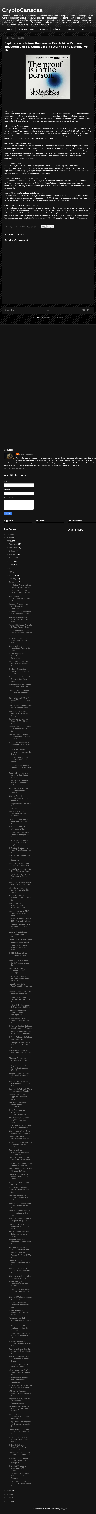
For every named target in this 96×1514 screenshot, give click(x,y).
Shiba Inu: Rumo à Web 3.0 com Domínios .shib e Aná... (19, 1213)
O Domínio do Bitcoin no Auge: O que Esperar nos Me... (20, 850)
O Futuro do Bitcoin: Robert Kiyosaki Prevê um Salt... (19, 1183)
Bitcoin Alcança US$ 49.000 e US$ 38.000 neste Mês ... (19, 700)
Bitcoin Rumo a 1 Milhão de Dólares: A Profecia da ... (19, 1132)
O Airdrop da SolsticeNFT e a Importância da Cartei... (20, 1090)
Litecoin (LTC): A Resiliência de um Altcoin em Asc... (20, 870)
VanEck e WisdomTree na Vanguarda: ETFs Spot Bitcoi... (19, 1226)
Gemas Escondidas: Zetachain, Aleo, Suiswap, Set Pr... (20, 898)
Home (10, 29)
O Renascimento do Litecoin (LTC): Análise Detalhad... (20, 920)
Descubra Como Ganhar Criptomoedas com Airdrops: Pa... (18, 1460)
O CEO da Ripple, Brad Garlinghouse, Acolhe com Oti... (20, 955)
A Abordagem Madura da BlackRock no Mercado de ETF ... (20, 1052)
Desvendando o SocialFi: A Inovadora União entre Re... (19, 1335)
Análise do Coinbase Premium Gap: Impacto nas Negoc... (19, 813)
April (11, 572)
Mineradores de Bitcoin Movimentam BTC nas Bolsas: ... (18, 1439)
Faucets (44, 29)
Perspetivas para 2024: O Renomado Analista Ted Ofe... (19, 1076)
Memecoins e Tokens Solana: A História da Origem (20, 1170)
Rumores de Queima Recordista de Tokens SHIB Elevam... (18, 1284)
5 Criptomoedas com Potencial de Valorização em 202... (19, 1312)
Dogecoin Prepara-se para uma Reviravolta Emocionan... (19, 606)
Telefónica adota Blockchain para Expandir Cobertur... (20, 613)
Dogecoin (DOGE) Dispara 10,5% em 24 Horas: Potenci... (19, 876)
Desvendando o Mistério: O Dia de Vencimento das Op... (19, 963)
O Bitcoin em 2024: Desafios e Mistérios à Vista (20, 828)
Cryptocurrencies (26, 29)
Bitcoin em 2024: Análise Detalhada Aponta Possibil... (18, 790)
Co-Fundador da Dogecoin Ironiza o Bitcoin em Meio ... (20, 767)
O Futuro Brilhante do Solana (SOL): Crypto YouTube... (20, 1038)
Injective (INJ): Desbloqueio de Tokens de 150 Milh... (19, 1006)
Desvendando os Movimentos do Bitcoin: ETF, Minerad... (19, 1152)
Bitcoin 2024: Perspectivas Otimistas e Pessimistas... (20, 864)
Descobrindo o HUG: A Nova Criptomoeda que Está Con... (20, 729)
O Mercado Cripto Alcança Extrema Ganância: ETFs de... (20, 1255)
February (13, 579)
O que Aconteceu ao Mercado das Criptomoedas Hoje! (17, 1112)
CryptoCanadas (22, 10)
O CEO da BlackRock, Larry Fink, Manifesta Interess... (20, 1126)
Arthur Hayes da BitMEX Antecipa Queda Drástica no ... (19, 1372)
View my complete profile (14, 469)
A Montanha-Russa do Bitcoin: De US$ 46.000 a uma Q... (20, 1393)
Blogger (63, 1509)
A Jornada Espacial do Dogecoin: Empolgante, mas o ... (19, 1305)
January (12, 582)
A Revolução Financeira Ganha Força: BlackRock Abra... (19, 890)
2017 (9, 1501)
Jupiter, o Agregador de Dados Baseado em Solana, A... (18, 656)
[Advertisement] (24, 346)
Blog (82, 29)
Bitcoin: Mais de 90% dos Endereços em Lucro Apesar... (19, 1234)
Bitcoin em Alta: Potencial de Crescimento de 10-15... (20, 1277)
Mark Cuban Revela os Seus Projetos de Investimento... (20, 586)
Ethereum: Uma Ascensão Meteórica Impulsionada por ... (19, 1432)
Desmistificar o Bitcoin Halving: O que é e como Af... (19, 1020)
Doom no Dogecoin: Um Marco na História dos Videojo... (18, 775)
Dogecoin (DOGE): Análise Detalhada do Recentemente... (19, 1401)
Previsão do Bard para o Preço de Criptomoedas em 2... (19, 821)
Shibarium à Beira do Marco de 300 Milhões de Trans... (20, 883)
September (13, 554)
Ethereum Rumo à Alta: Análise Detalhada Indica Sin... (19, 1263)
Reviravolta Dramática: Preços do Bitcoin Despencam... (18, 1104)
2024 (9, 541)
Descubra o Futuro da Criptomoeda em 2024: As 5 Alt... (20, 1343)
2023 (9, 1491)
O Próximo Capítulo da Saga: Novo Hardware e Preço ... (20, 1027)
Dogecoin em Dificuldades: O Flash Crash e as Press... (20, 1386)
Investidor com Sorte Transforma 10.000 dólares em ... (20, 986)
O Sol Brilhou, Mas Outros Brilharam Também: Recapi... (19, 1476)
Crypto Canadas (26, 454)
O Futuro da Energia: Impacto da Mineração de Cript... (20, 752)
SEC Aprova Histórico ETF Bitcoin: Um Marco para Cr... (19, 1190)
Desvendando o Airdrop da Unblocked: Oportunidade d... (20, 1351)
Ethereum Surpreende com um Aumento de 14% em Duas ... (19, 1060)
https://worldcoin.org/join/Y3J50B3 (41, 218)
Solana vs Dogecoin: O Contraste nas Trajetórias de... (19, 1270)
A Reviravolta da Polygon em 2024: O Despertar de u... (20, 1248)
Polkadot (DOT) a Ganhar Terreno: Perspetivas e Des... (19, 692)
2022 (9, 1494)
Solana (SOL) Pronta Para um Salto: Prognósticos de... (19, 663)
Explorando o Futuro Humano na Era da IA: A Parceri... (20, 941)
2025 (9, 538)
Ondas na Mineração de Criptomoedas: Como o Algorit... (19, 760)
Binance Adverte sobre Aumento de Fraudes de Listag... (19, 648)
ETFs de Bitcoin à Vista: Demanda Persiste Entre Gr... (19, 999)
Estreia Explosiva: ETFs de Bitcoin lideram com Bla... (20, 1138)
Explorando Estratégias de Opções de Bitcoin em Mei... (19, 934)
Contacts (70, 29)
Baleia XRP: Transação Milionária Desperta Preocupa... (18, 971)
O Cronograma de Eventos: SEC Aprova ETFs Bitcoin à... (20, 1045)
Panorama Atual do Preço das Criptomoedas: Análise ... (20, 1320)
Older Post (86, 310)
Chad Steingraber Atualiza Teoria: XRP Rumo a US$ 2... (20, 1483)
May (11, 568)
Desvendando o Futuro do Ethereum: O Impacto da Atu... (19, 834)
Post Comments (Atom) (53, 317)
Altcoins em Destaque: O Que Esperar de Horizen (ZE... (19, 598)
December (13, 544)
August (12, 558)
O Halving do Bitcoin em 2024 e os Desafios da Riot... (18, 783)
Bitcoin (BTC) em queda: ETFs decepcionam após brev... (19, 1083)
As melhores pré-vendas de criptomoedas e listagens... (20, 1454)
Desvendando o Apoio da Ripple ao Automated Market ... (18, 1097)
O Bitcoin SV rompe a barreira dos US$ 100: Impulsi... (18, 1468)
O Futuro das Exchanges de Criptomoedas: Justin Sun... (20, 679)
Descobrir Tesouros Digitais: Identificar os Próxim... (20, 993)
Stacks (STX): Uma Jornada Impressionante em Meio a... (20, 1205)
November (13, 547)
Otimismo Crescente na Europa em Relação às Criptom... (19, 671)
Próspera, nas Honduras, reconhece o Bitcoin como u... (20, 1242)
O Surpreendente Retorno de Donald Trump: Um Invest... (20, 806)
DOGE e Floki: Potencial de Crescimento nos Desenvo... (19, 858)
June (11, 565)
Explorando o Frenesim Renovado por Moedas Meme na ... (19, 978)
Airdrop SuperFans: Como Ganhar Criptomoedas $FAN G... (19, 1068)
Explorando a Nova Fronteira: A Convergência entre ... (20, 707)
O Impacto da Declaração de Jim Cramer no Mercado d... (20, 1424)
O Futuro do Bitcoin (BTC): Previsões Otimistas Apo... (20, 1365)
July (11, 561)
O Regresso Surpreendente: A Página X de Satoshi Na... (20, 926)
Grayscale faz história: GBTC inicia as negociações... (20, 1164)
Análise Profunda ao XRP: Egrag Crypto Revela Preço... (19, 913)
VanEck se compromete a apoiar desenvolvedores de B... (19, 1359)
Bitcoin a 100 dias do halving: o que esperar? (20, 1298)
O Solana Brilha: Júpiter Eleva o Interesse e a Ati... (20, 592)
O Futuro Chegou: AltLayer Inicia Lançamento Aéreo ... (19, 744)
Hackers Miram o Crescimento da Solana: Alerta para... (19, 1416)
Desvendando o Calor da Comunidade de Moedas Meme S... (19, 736)
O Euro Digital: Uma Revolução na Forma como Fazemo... (18, 1447)
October (12, 551)
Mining (56, 29)
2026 (9, 534)
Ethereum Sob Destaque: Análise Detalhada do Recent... (19, 1176)
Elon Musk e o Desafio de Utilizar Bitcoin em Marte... (20, 1159)
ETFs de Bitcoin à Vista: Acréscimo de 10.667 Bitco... (18, 947)
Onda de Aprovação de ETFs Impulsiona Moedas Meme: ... (20, 1144)
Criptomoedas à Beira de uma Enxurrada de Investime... (18, 1380)
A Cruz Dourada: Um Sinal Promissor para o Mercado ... (20, 633)
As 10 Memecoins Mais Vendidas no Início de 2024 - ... (18, 1328)
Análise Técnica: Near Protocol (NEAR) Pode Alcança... (18, 713)
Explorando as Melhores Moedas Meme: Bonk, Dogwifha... (18, 842)
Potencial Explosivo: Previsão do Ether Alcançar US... (20, 626)
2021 (9, 1498)
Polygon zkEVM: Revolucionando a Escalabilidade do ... (17, 905)
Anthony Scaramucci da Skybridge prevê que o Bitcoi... (18, 619)
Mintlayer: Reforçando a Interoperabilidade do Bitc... (18, 640)
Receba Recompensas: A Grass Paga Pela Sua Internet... (19, 1408)
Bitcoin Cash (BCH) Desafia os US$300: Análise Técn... (19, 1120)
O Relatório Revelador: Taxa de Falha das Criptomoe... (20, 1033)
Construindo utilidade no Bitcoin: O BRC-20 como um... (19, 721)
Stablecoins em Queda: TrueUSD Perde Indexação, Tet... (18, 1013)
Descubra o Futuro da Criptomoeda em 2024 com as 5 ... (18, 1197)
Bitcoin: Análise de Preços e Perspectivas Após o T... (20, 1220)
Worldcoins (81, 218)
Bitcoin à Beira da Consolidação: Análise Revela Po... (18, 798)
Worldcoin (63, 114)
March (12, 575)
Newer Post (9, 310)
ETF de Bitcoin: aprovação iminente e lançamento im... (19, 1291)
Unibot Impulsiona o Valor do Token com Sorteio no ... (20, 686)
